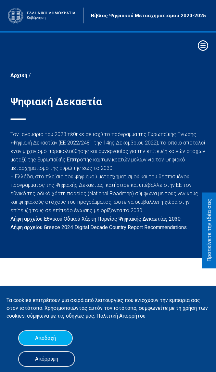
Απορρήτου (132, 316)
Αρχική (19, 75)
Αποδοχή (45, 338)
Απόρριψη (46, 359)
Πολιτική (107, 316)
